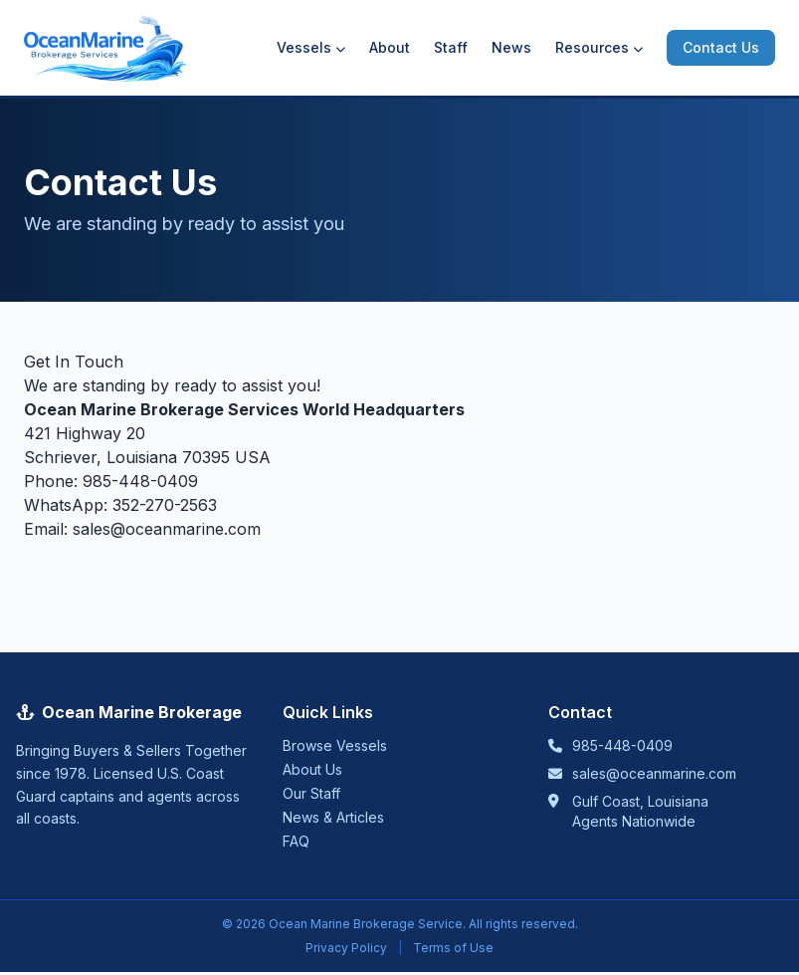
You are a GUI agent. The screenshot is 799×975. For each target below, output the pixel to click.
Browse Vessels (335, 745)
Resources (599, 47)
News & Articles (333, 817)
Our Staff (311, 793)
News (511, 47)
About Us (312, 769)
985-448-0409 (140, 481)
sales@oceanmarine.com (167, 529)
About (389, 47)
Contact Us (721, 47)
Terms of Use (453, 947)
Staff (451, 47)
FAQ (296, 841)
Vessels (311, 47)
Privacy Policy (346, 947)
